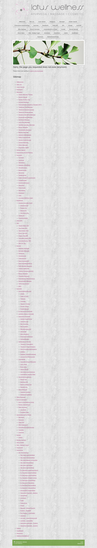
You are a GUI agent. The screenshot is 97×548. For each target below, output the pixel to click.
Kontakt (18, 435)
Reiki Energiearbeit (23, 261)
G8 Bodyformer (24, 339)
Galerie (18, 528)
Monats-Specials (21, 440)
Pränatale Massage (23, 276)
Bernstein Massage (23, 251)
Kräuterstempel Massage (25, 117)
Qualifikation (19, 531)
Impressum (19, 533)
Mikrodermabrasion (25, 329)
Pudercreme (23, 503)
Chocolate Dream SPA (24, 238)
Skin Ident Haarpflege (26, 465)
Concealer (23, 498)
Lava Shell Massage (24, 122)
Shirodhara (21, 162)
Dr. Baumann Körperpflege (27, 480)
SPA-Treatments (23, 425)
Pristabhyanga (22, 180)
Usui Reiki (23, 410)
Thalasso (22, 299)
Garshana (21, 160)
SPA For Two (22, 243)
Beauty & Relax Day (26, 384)
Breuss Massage (23, 273)
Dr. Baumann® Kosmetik (25, 311)
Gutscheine (19, 450)
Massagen (19, 92)
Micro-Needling (24, 334)
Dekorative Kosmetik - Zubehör (29, 523)
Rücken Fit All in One (24, 99)
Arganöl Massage (23, 142)
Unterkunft (21, 215)
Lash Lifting (23, 364)
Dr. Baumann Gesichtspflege (28, 473)
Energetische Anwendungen (26, 427)
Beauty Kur (23, 210)
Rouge (22, 505)
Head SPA (19, 220)
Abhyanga (21, 173)
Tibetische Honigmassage (25, 112)
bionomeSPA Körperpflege (27, 490)
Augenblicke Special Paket (27, 374)
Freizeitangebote (23, 218)
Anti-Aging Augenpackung (27, 372)
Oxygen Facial (24, 306)
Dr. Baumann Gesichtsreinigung (29, 470)
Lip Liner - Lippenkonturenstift (28, 518)
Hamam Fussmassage (24, 140)
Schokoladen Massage (24, 130)
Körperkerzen (22, 256)
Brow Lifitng (23, 367)
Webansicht (80, 543)
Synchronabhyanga (23, 183)
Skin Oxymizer (24, 324)
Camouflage (23, 495)
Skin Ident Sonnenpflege (27, 468)
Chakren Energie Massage (25, 271)
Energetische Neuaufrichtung (26, 278)
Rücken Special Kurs (24, 404)
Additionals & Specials (24, 341)
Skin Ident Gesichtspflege (27, 455)
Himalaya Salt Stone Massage (26, 115)
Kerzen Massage (23, 127)
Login (82, 542)
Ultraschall (23, 331)
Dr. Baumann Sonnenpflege (28, 485)
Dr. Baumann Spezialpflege (28, 488)
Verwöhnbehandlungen (24, 377)
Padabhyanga (22, 175)
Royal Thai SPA (22, 233)
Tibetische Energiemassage (26, 109)
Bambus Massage (23, 132)
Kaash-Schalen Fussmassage (26, 178)
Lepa (19, 195)
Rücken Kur (23, 208)
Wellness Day (24, 382)
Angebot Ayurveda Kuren (25, 203)
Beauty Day (23, 379)
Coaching (21, 432)
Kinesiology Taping (23, 147)
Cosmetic (21, 430)
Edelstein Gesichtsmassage (28, 354)
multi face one (24, 321)
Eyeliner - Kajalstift (25, 510)
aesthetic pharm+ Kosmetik (26, 314)
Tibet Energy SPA (23, 230)
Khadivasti (21, 193)
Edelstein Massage (23, 248)
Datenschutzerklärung (22, 536)
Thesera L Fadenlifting (26, 344)
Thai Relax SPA (22, 228)
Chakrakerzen (22, 258)
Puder (22, 500)
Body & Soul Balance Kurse (26, 402)
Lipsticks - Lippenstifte (26, 521)
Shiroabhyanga (22, 168)
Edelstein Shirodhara (24, 165)
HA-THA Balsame (23, 452)
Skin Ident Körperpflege (27, 462)
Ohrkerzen (21, 253)
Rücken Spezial (22, 97)
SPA (17, 223)
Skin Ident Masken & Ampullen (29, 460)
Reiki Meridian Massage (25, 266)
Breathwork (19, 200)
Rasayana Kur (24, 205)
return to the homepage (36, 71)
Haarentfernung (22, 389)
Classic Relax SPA (23, 225)
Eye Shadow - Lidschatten (27, 513)
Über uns (19, 84)
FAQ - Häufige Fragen (22, 445)
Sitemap (25, 542)
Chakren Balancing (23, 268)
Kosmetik (19, 288)
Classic (22, 294)
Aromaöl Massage (23, 102)
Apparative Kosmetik (24, 316)
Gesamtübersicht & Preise (23, 415)
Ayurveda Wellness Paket (25, 198)
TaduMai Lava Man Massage (26, 125)
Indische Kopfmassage (24, 135)
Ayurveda (19, 155)
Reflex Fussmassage (24, 137)
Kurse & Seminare (21, 399)
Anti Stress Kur (24, 213)
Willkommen (19, 82)
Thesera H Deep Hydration (27, 347)
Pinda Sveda (22, 188)
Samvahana (21, 190)
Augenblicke (21, 359)
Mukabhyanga (22, 170)
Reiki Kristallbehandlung (25, 263)
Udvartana (21, 185)
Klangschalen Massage (25, 281)
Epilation (22, 352)
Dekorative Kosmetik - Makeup (29, 493)
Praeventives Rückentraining (24, 152)
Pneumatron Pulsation (26, 336)
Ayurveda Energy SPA (24, 241)
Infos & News (20, 442)
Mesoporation (24, 326)
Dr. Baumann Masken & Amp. (28, 478)
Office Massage (20, 397)
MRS (19, 286)
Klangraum (19, 89)
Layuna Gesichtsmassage (27, 357)
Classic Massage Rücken (25, 94)
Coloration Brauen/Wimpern (28, 362)
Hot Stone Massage (24, 120)
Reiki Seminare (22, 407)
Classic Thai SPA (23, 236)
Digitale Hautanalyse (26, 319)
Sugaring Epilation (25, 392)
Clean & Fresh (24, 296)
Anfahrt (20, 437)
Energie (18, 246)
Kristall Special (24, 309)
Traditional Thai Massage (25, 107)
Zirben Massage (22, 145)
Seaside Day (23, 387)
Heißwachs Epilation (26, 394)
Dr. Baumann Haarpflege (27, 483)
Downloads (19, 447)
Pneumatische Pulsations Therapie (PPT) (30, 104)
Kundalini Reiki (24, 412)
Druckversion (18, 542)
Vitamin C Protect (25, 304)
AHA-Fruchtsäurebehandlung (28, 349)
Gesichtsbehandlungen (24, 291)
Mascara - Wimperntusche (27, 508)
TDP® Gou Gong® (23, 283)
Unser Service (20, 87)
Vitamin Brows (24, 369)
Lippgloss (23, 515)
